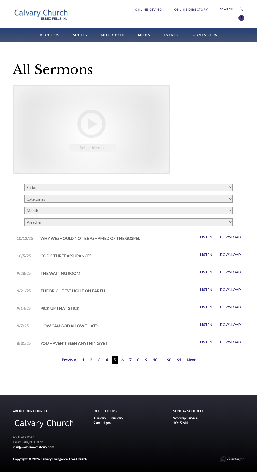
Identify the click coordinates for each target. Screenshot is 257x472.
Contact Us (205, 35)
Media (144, 35)
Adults (80, 35)
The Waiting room (60, 273)
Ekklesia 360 (232, 460)
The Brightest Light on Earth (72, 290)
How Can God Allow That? (69, 325)
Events (171, 35)
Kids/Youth (113, 35)
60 (169, 359)
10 (155, 359)
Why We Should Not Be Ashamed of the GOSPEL (90, 238)
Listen (206, 237)
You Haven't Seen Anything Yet (74, 343)
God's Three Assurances (65, 255)
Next (191, 359)
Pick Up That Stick (59, 308)
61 (179, 359)
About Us (49, 35)
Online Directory (191, 9)
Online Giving (148, 9)
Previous (69, 359)
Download (230, 237)
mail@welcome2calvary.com (33, 447)
